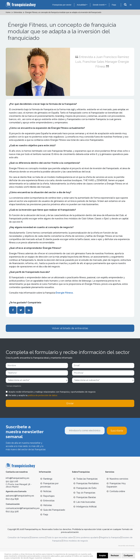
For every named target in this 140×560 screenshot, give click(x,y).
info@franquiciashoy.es (17, 478)
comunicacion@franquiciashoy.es (23, 508)
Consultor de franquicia (18, 537)
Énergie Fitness (64, 292)
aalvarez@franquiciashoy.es (20, 495)
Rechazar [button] (115, 555)
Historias (46, 505)
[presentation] (85, 442)
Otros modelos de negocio (75, 541)
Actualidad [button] (81, 5)
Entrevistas (47, 500)
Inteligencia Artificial (85, 506)
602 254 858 (12, 499)
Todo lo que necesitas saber (60, 537)
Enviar (70, 403)
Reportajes (47, 496)
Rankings (46, 478)
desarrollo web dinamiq (126, 545)
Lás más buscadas (84, 502)
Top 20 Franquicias (84, 492)
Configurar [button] (128, 555)
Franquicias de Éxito (85, 488)
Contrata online (116, 491)
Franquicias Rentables (86, 483)
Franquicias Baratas (84, 497)
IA (131, 5)
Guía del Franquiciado (52, 510)
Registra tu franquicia (110, 537)
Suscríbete (117, 430)
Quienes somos (38, 537)
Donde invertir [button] (99, 5)
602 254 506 (12, 511)
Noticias (45, 491)
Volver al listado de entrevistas (70, 328)
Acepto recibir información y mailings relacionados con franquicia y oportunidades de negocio (52, 392)
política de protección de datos (42, 395)
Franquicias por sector (61, 5)
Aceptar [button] (102, 555)
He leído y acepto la (32, 395)
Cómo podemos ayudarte (87, 537)
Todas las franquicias (85, 478)
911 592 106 (12, 481)
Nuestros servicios (117, 478)
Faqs (114, 5)
